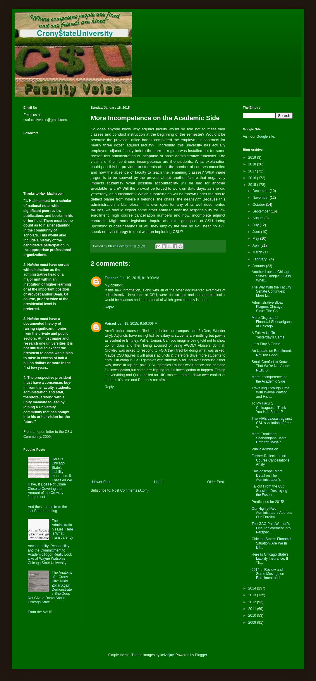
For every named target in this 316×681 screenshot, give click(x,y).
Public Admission (265, 449)
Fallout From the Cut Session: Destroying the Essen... (269, 490)
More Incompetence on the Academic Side (270, 379)
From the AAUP (40, 612)
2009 (252, 622)
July (256, 225)
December (261, 191)
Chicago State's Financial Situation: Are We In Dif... (271, 543)
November (261, 198)
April (256, 245)
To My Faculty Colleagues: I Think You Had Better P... (269, 407)
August (259, 218)
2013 (252, 595)
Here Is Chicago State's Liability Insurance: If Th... (270, 558)
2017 (252, 171)
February (260, 259)
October (259, 205)
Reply (109, 307)
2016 (252, 178)
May (256, 238)
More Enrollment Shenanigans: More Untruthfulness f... (269, 438)
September (262, 211)
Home (159, 482)
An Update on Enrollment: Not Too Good (272, 353)
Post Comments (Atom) (130, 490)
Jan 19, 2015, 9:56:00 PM (137, 324)
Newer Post (101, 482)
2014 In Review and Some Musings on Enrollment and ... (268, 574)
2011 (252, 609)
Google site (265, 136)
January (259, 266)
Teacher (111, 278)
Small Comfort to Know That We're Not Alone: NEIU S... (271, 366)
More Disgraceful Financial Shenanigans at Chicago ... (271, 322)
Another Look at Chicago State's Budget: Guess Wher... (271, 276)
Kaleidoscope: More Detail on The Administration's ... (268, 475)
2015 (252, 185)
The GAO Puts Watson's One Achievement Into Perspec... (271, 528)
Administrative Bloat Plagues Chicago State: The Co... (267, 306)
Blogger (201, 655)
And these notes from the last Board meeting (47, 509)
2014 (252, 588)
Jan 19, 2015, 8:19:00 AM (139, 278)
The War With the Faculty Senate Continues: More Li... (271, 291)
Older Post (215, 482)
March (258, 252)
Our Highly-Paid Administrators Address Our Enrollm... (272, 513)
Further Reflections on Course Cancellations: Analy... (271, 460)
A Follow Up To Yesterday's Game (268, 335)
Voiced (110, 324)
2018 (252, 164)
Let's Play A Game (266, 344)
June (257, 232)
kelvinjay (167, 655)
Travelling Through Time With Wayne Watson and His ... (270, 392)
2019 (252, 157)
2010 (252, 615)
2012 (252, 602)
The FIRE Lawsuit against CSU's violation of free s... (272, 422)
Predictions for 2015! (268, 502)
